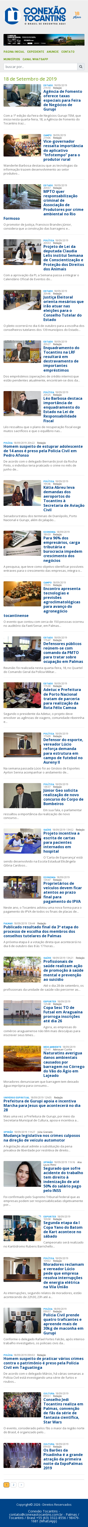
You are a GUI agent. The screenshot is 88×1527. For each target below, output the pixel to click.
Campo (47, 135)
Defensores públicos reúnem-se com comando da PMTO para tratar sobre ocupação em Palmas (63, 652)
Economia (49, 532)
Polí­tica (48, 240)
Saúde (47, 829)
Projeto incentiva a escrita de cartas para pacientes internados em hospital (61, 842)
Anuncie (53, 52)
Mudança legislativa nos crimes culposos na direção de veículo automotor (42, 1137)
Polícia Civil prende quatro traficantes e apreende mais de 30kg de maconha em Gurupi (63, 1324)
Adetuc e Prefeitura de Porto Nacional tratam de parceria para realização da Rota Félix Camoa (62, 698)
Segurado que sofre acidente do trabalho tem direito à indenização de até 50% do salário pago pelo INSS (63, 1179)
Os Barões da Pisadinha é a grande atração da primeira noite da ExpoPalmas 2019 (63, 1459)
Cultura (48, 1393)
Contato (67, 52)
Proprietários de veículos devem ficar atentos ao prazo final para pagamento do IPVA (62, 892)
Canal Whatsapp (35, 59)
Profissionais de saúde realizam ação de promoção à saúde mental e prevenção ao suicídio (63, 970)
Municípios (12, 59)
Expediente (35, 52)
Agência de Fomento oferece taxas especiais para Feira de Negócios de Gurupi (62, 100)
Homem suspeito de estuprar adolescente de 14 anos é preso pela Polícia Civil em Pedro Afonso (43, 451)
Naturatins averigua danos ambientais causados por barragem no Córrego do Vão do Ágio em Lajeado (63, 1064)
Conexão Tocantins (43, 1511)
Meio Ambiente (52, 1047)
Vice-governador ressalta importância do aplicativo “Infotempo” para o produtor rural (63, 150)
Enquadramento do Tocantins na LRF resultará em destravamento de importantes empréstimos (61, 359)
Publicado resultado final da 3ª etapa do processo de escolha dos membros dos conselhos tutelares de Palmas (41, 931)
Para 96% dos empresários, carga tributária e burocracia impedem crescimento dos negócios (62, 549)
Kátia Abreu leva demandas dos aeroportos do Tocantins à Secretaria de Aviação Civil (63, 498)
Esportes (49, 1001)
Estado (48, 85)
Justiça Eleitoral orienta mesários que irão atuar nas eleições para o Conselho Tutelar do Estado (63, 308)
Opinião (8, 1132)
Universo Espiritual (16, 1097)
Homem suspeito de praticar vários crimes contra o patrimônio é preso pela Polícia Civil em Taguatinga (44, 1363)
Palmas (8, 923)
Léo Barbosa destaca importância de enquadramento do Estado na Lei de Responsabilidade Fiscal (62, 409)
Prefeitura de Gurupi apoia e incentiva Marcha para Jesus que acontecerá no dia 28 (42, 1105)
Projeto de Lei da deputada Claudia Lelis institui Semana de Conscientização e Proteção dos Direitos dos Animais (63, 258)
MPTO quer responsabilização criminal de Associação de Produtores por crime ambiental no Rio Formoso (44, 205)
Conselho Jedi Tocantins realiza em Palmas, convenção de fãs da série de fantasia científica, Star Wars (63, 1411)
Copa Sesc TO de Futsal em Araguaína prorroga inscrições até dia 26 (63, 1014)
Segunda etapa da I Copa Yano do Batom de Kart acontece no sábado (63, 1229)
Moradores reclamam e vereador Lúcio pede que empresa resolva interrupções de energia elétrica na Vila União (63, 1275)
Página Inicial (14, 52)
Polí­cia (8, 442)
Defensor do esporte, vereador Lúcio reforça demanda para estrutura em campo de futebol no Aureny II (63, 751)
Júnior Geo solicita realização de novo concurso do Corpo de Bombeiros (63, 797)
